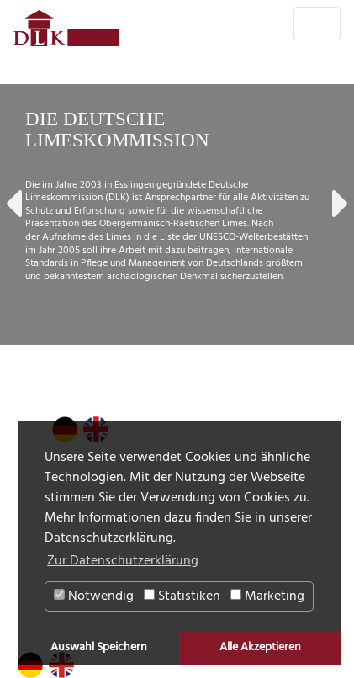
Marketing (267, 596)
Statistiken (182, 596)
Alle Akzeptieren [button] (260, 647)
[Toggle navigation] (317, 23)
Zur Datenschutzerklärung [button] (122, 561)
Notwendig (94, 596)
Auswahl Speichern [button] (98, 647)
